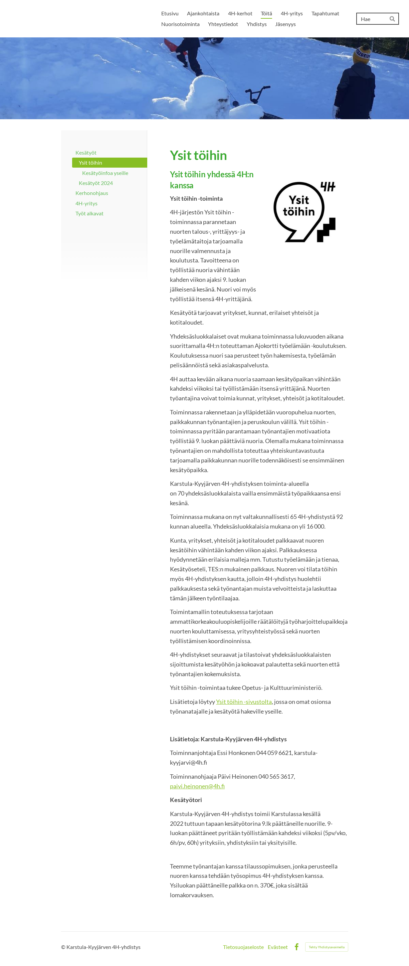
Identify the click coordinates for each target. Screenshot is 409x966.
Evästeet (278, 947)
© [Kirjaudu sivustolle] (63, 947)
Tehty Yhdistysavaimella (327, 947)
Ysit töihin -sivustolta (244, 701)
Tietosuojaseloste (243, 947)
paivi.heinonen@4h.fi (197, 786)
